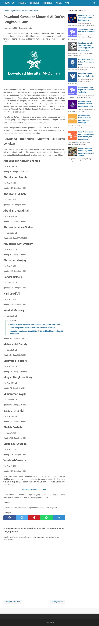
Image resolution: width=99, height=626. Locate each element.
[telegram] (59, 517)
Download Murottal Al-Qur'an (34, 490)
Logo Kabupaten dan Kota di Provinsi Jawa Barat (86, 62)
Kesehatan (34, 3)
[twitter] (22, 517)
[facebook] (9, 517)
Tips (67, 3)
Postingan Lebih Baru (12, 602)
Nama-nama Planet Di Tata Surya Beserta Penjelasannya (86, 17)
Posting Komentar (25, 28)
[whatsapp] (46, 517)
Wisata (58, 3)
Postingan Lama (57, 602)
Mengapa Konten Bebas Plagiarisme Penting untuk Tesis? (85, 103)
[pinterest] (34, 517)
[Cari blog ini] (94, 3)
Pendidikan (47, 3)
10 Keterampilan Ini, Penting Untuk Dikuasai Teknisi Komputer (32, 328)
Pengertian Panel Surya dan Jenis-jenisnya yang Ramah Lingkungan (35, 324)
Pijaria (8, 3)
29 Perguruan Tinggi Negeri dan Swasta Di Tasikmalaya (86, 89)
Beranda (22, 3)
